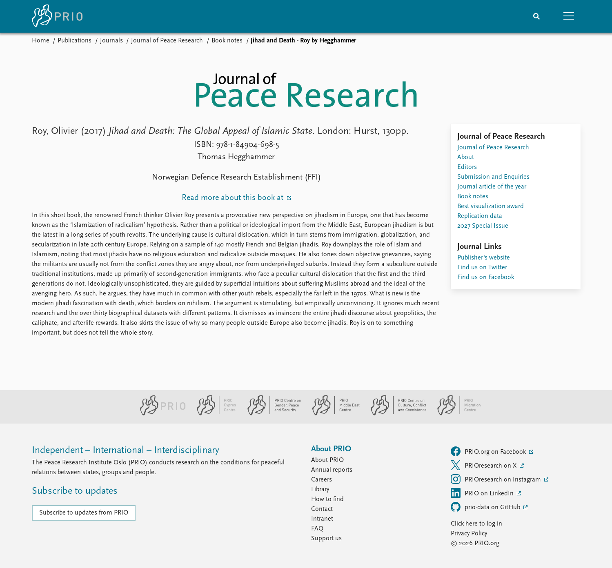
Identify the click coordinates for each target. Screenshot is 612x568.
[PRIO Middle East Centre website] (332, 413)
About (465, 157)
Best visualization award (490, 206)
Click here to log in (476, 524)
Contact (322, 509)
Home (40, 41)
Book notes (227, 41)
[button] (569, 16)
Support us (326, 538)
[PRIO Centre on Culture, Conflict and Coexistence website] (395, 413)
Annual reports (331, 470)
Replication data (479, 216)
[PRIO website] (159, 413)
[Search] (536, 16)
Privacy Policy (469, 533)
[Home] (57, 16)
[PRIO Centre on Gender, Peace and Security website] (270, 413)
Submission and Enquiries (493, 177)
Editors (467, 167)
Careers (321, 480)
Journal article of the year (491, 187)
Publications (74, 41)
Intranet (322, 519)
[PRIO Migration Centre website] (454, 413)
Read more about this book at (233, 198)
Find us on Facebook (485, 277)
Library (320, 489)
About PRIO (327, 460)
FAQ (317, 529)
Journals (111, 41)
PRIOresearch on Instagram (497, 479)
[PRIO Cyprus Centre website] (213, 413)
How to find (327, 499)
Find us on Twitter (482, 267)
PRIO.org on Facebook (489, 451)
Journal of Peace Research (167, 41)
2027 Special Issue (482, 226)
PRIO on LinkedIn (483, 493)
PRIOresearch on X (484, 465)
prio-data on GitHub (486, 507)
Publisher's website (483, 258)
